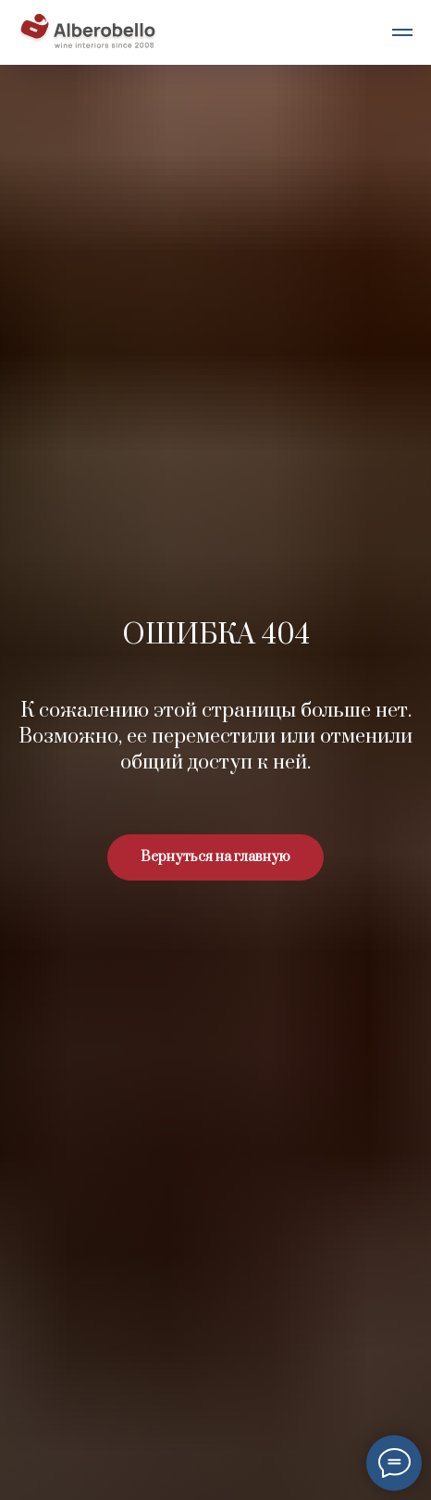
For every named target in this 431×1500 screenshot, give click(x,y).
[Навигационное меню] (402, 32)
